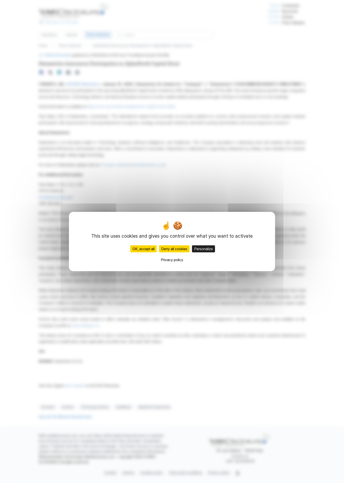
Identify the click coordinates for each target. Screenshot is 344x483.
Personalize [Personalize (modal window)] (203, 249)
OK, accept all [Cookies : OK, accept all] (143, 249)
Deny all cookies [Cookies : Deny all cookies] (174, 249)
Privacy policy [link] (172, 260)
